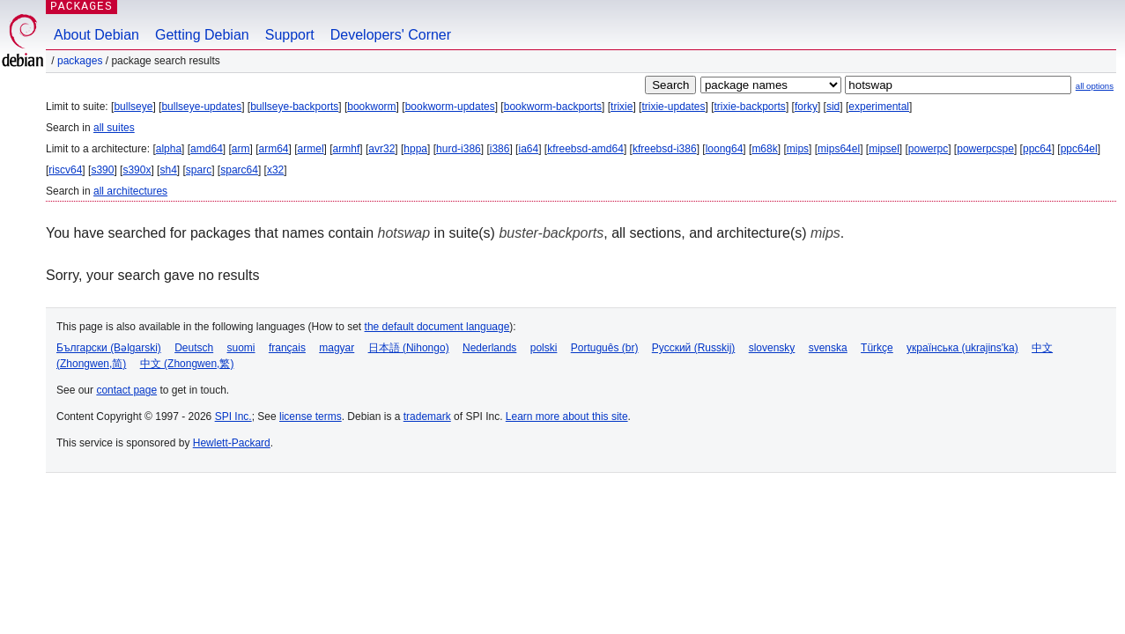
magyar (336, 348)
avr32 (381, 149)
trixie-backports (750, 106)
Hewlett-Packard (231, 443)
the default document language (437, 327)
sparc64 (239, 170)
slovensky (772, 348)
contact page (126, 390)
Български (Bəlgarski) (108, 348)
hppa (415, 149)
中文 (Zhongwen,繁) (187, 364)
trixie (622, 106)
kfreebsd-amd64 (585, 149)
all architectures (130, 191)
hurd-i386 (458, 149)
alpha (168, 149)
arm (241, 149)
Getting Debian (202, 34)
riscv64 (65, 170)
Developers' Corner (390, 34)
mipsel (884, 149)
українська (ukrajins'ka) (962, 348)
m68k (764, 149)
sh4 (167, 170)
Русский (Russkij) (694, 348)
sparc (198, 170)
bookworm (371, 106)
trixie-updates (673, 106)
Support (290, 34)
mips (798, 149)
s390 (102, 170)
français (287, 348)
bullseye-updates (201, 106)
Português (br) (605, 348)
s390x (136, 170)
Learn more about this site (567, 416)
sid (833, 106)
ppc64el (1079, 149)
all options (1095, 86)
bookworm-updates (450, 106)
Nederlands (489, 348)
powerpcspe (985, 149)
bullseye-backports (294, 106)
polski (544, 348)
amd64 (206, 149)
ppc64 (1037, 149)
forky (806, 106)
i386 (500, 149)
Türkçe (877, 348)
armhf (346, 149)
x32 (275, 170)
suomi (241, 348)
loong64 (725, 149)
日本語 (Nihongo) (408, 348)
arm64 (274, 149)
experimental (878, 106)
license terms (310, 416)
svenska (828, 348)
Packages (79, 61)
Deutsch (193, 348)
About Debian (96, 34)
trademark (427, 416)
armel (311, 149)
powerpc (928, 149)
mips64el (839, 149)
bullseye (133, 106)
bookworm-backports (553, 106)
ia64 (528, 149)
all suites (114, 128)
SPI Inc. (233, 416)
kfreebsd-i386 (665, 149)
